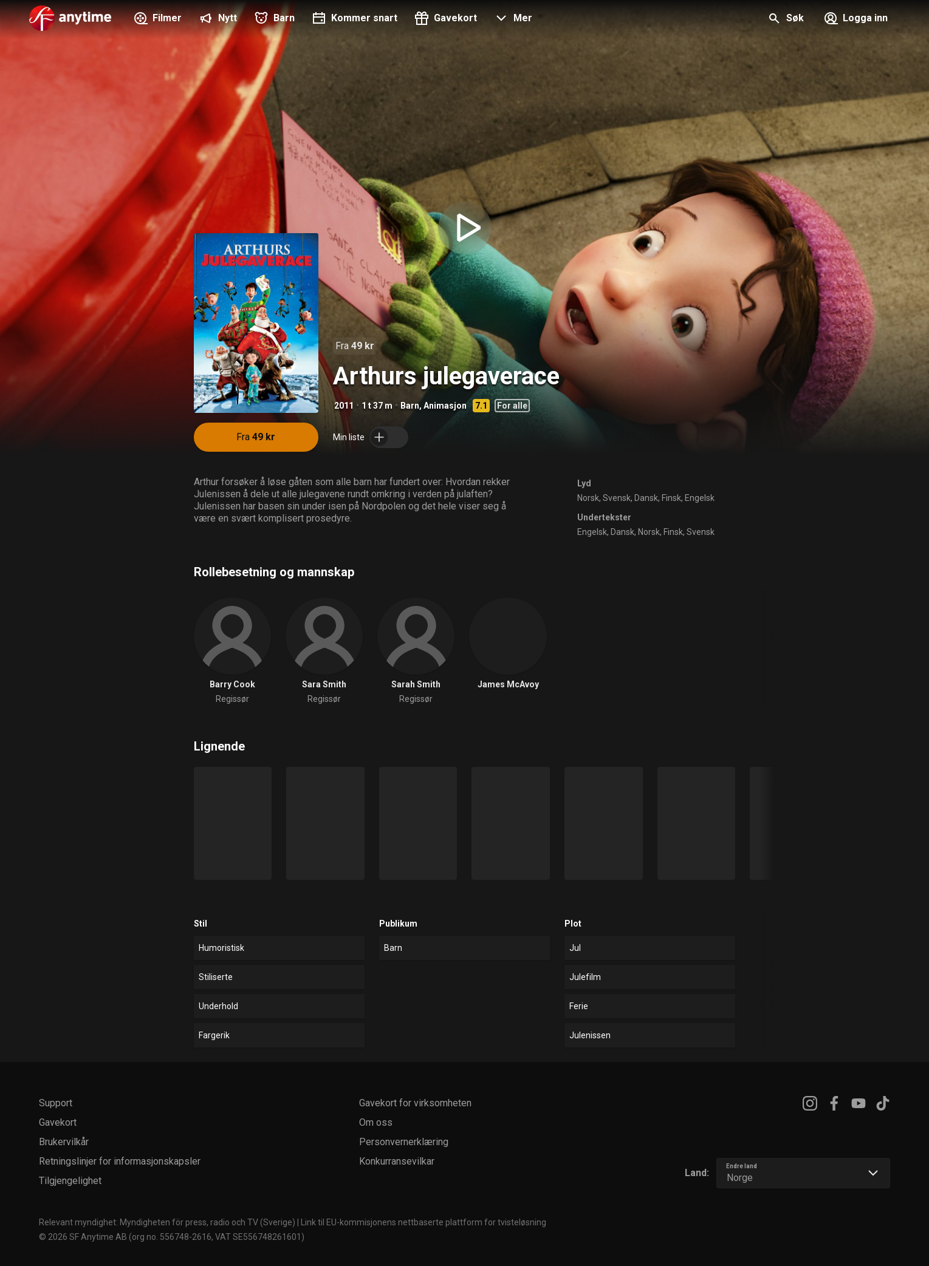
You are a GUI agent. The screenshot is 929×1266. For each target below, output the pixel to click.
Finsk (671, 498)
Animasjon (445, 405)
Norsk (588, 498)
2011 (344, 405)
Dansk (646, 498)
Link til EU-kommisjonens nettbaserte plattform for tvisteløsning (423, 1222)
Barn (409, 405)
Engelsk (700, 498)
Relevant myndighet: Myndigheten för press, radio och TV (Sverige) (167, 1222)
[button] (512, 19)
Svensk (617, 498)
